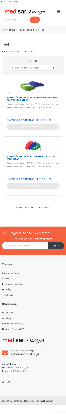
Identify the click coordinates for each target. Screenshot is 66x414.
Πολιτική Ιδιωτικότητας (12, 323)
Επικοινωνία (7, 312)
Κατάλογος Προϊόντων (12, 284)
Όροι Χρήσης (8, 318)
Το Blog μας (7, 294)
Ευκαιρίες (6, 289)
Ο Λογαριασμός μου (11, 273)
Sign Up (56, 245)
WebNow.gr (47, 400)
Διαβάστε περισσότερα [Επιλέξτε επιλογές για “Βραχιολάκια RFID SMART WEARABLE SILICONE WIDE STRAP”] (31, 185)
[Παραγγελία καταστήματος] (33, 68)
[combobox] (15, 19)
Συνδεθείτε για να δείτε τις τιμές (29, 120)
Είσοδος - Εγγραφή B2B (13, 329)
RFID (8, 93)
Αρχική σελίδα (8, 29)
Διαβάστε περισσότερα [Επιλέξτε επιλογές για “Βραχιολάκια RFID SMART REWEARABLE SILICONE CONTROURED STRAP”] (31, 126)
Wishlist (5, 278)
